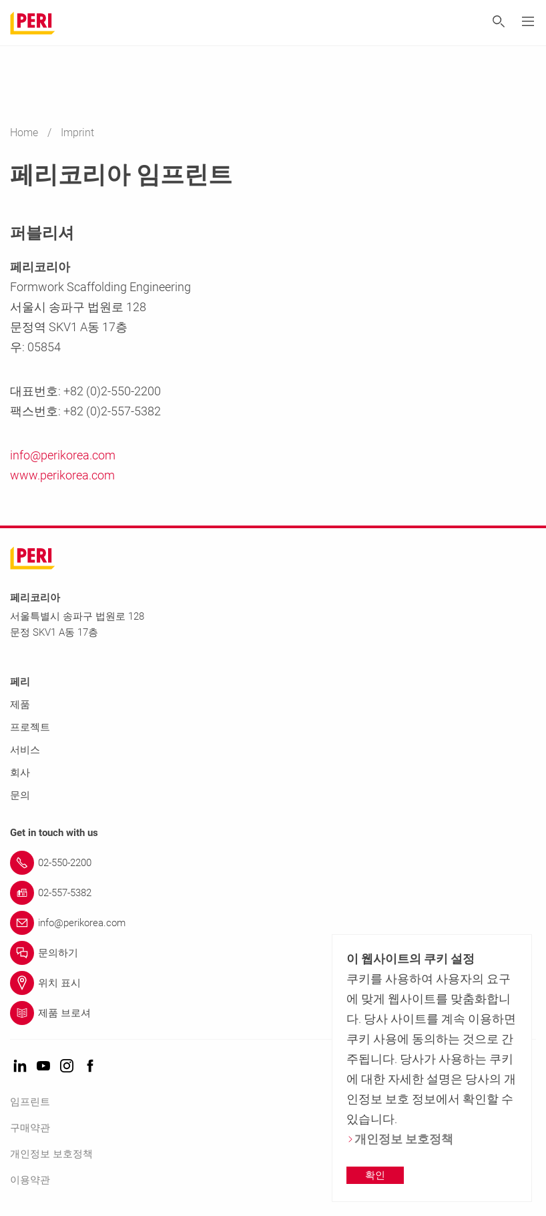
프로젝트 (30, 727)
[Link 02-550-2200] (273, 863)
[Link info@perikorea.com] (273, 923)
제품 (20, 704)
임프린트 (30, 1102)
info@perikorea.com (62, 455)
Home (25, 132)
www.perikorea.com (62, 475)
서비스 (25, 750)
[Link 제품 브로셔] (273, 1013)
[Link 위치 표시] (273, 983)
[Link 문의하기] (273, 953)
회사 (20, 773)
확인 (375, 1175)
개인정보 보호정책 (51, 1154)
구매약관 (30, 1128)
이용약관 (30, 1180)
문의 (20, 795)
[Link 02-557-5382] (273, 893)
